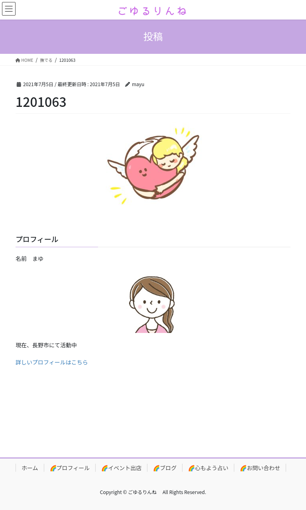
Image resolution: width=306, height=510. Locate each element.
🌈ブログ (165, 468)
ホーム (30, 468)
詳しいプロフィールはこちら (52, 362)
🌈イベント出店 (121, 468)
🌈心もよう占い (208, 468)
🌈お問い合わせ (260, 468)
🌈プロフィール (70, 468)
